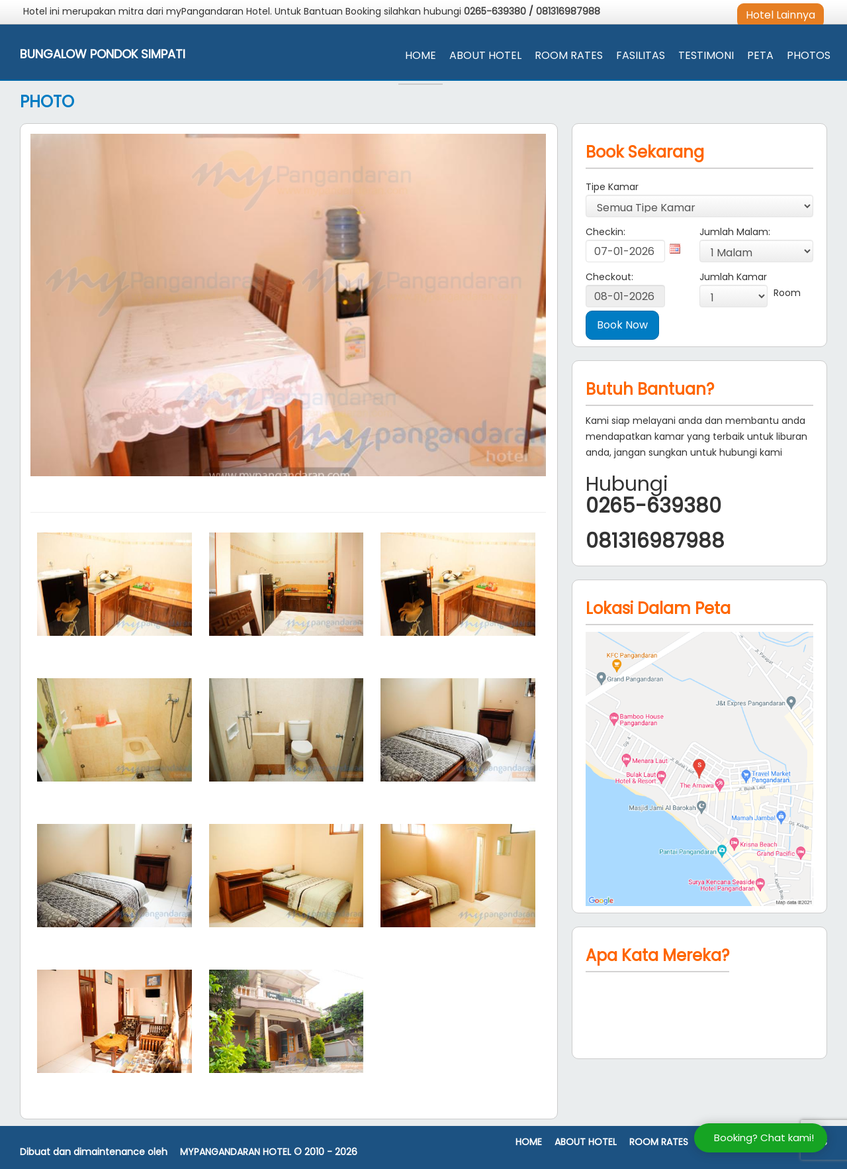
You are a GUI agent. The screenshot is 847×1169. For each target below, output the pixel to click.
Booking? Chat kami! (764, 1137)
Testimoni (706, 55)
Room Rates (569, 55)
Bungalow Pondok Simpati (102, 54)
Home (420, 55)
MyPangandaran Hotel (235, 1152)
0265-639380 (496, 11)
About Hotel (485, 55)
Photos (808, 55)
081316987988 (568, 11)
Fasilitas (640, 55)
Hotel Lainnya (780, 15)
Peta (760, 55)
